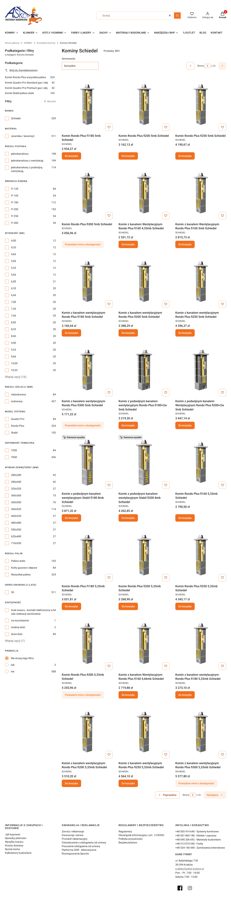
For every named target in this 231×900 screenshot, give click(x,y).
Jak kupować (12, 834)
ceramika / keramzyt (22, 136)
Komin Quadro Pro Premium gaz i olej (30, 87)
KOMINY (28, 43)
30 (12, 592)
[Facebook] (180, 888)
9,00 (13, 342)
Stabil (14, 432)
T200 (14, 450)
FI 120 (14, 188)
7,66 (13, 315)
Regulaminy (125, 831)
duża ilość (16, 634)
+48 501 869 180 (185, 835)
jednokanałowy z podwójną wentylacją (26, 169)
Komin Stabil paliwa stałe (30, 93)
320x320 (16, 488)
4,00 (13, 240)
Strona (200, 66)
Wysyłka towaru (14, 841)
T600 (14, 457)
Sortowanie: (68, 58)
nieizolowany (18, 394)
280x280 (16, 474)
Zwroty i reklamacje (73, 831)
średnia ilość (18, 627)
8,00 (13, 322)
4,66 (13, 254)
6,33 (13, 288)
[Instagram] (189, 888)
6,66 (13, 295)
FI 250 (14, 216)
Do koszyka (71, 155)
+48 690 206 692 (185, 839)
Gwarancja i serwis (72, 835)
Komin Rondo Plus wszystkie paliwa (30, 77)
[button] (177, 15)
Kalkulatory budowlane (18, 852)
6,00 (13, 281)
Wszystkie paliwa (21, 574)
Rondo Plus (17, 425)
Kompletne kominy (46, 43)
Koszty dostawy (14, 845)
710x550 (16, 543)
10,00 (14, 363)
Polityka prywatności (131, 838)
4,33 (13, 247)
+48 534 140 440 (185, 847)
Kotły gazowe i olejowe (24, 567)
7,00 (13, 301)
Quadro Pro (17, 418)
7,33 (13, 308)
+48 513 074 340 (185, 843)
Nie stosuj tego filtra (22, 658)
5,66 (13, 274)
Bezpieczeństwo (128, 842)
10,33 (14, 370)
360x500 (16, 502)
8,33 (13, 329)
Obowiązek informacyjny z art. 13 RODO (141, 835)
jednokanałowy (20, 153)
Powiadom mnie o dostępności (83, 244)
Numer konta (12, 849)
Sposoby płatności (15, 838)
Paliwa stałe (18, 560)
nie (12, 671)
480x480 (16, 522)
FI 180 (14, 202)
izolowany (17, 401)
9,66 (13, 356)
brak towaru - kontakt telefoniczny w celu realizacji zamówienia (32, 612)
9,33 (13, 349)
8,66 (13, 336)
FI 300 (14, 222)
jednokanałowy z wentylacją (27, 160)
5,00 (13, 261)
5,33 (13, 267)
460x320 (16, 515)
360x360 (16, 495)
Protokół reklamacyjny (74, 838)
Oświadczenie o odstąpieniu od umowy (84, 842)
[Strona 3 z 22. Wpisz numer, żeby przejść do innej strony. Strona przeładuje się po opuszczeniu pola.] (208, 66)
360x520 (16, 509)
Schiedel (15, 118)
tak (13, 664)
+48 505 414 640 (185, 831)
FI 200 (14, 209)
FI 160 (14, 195)
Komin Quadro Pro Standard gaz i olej (30, 82)
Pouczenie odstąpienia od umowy (81, 846)
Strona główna (12, 43)
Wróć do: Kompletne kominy (21, 70)
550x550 (16, 529)
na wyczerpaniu (20, 620)
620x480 (16, 536)
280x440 (16, 481)
